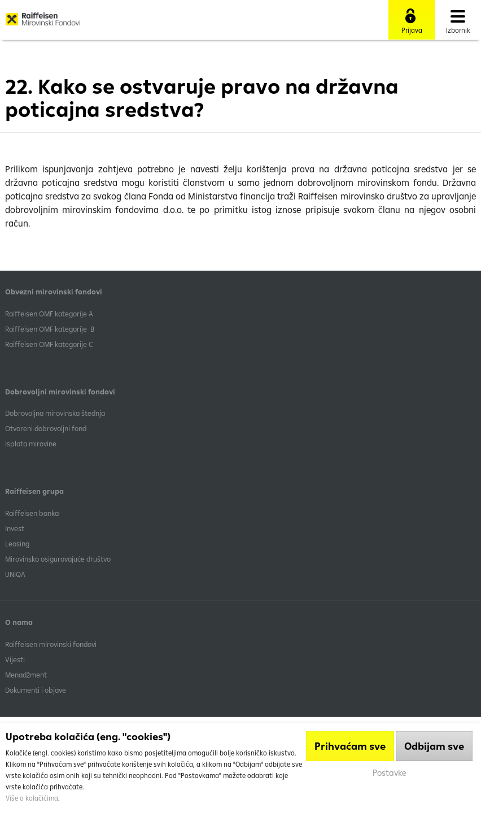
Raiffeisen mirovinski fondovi (51, 644)
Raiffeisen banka (32, 513)
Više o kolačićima (32, 798)
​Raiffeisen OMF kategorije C (49, 344)
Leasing (17, 543)
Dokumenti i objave (35, 689)
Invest (14, 528)
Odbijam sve (434, 746)
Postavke (389, 772)
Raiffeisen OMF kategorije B (49, 328)
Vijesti (15, 659)
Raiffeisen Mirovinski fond (43, 23)
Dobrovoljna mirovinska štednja (55, 413)
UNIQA (15, 574)
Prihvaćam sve (350, 746)
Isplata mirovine (30, 443)
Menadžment (26, 674)
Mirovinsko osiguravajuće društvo (58, 558)
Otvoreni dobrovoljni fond (45, 428)
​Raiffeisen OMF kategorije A (49, 313)
